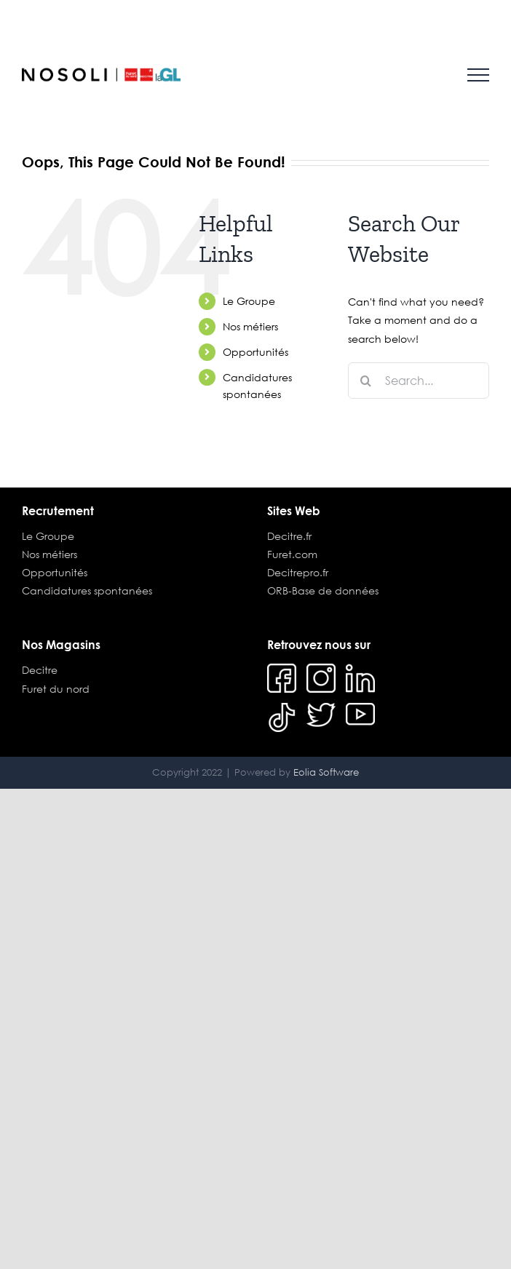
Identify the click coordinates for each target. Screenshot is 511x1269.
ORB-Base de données (323, 590)
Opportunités (255, 352)
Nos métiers (250, 326)
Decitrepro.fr (297, 572)
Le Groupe (249, 301)
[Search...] (418, 380)
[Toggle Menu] (478, 74)
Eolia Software (326, 772)
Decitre (40, 670)
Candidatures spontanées (87, 590)
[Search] (366, 380)
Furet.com (292, 554)
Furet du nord (56, 689)
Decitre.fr (289, 536)
